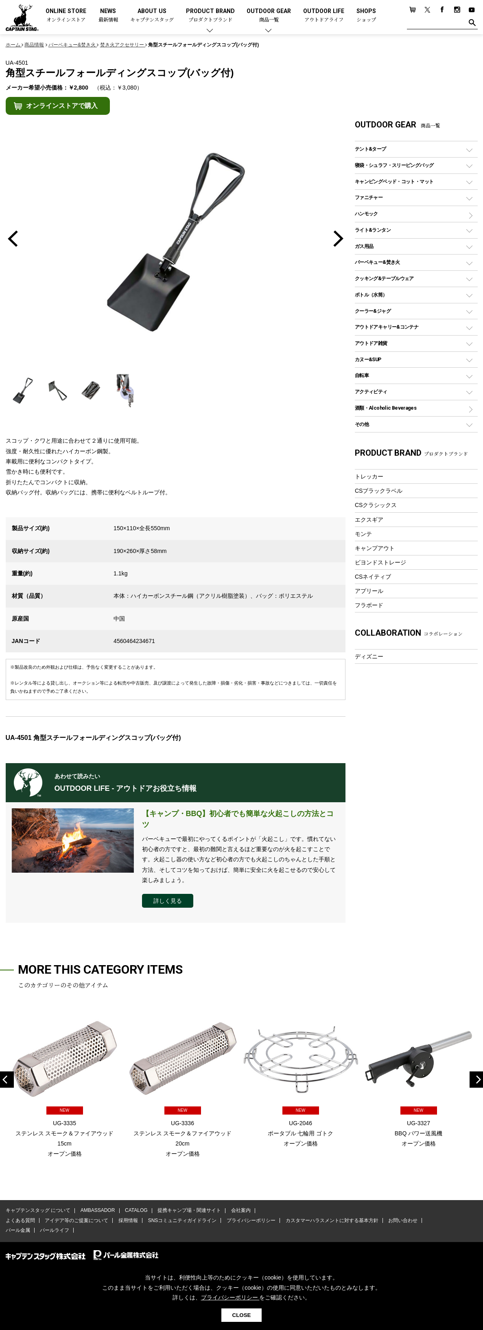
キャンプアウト (375, 548)
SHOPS (366, 15)
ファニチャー (368, 197)
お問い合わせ (402, 1220)
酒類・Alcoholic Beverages (385, 408)
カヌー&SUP (368, 359)
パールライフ (54, 1230)
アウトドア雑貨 (371, 343)
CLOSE (241, 1315)
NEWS (108, 15)
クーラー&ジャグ (373, 311)
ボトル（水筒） (371, 295)
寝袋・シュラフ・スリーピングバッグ (394, 165)
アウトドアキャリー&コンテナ (386, 327)
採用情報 (128, 1220)
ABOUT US (152, 15)
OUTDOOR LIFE (323, 15)
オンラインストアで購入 (62, 105)
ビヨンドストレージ (380, 562)
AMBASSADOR (97, 1211)
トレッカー (369, 476)
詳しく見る (167, 901)
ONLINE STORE (66, 15)
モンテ (363, 534)
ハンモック (366, 214)
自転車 (362, 375)
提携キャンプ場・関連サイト (189, 1211)
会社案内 (240, 1211)
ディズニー (369, 656)
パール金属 (18, 1230)
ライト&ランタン (373, 230)
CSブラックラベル (379, 490)
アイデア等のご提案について (76, 1220)
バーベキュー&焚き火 (377, 262)
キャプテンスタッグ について (38, 1211)
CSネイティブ (373, 576)
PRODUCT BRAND (210, 15)
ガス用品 (364, 246)
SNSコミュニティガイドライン (182, 1220)
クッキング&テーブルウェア (384, 278)
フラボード (369, 605)
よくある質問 (20, 1220)
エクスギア (369, 519)
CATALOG (136, 1211)
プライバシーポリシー (250, 1220)
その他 (362, 424)
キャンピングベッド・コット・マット (394, 181)
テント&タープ (370, 149)
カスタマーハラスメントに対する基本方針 (331, 1220)
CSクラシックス (376, 505)
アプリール (369, 591)
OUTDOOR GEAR (269, 15)
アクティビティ (371, 391)
